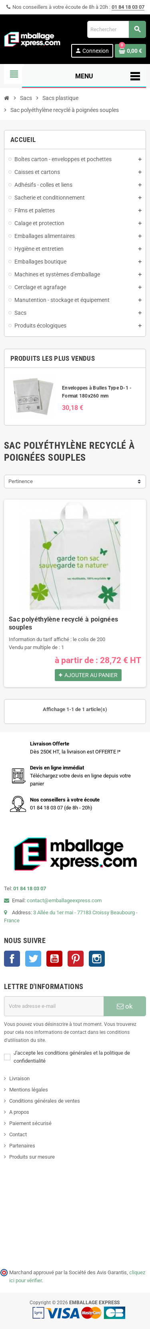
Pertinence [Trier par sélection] (20, 481)
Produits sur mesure (32, 1157)
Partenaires (22, 1146)
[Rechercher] (116, 29)
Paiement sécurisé (30, 1123)
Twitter (33, 959)
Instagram (97, 959)
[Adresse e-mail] (54, 1006)
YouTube (54, 959)
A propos (19, 1112)
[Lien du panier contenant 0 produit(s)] (130, 51)
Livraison (19, 1078)
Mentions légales (28, 1090)
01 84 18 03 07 (128, 7)
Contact (18, 1134)
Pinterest (76, 959)
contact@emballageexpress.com (64, 900)
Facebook (12, 959)
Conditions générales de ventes (44, 1101)
